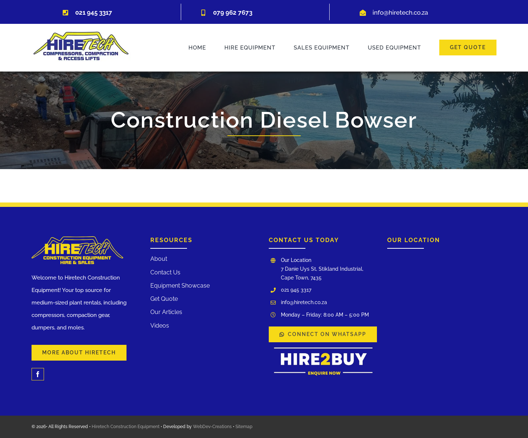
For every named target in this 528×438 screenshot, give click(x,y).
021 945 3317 (296, 290)
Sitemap (243, 426)
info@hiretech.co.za (400, 12)
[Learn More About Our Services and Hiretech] (79, 353)
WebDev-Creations (212, 426)
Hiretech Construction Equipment (126, 426)
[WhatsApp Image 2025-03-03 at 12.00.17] (323, 345)
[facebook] (38, 374)
